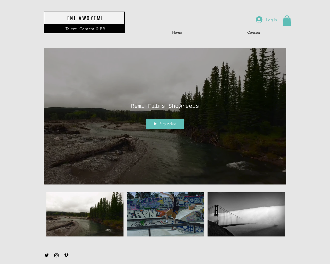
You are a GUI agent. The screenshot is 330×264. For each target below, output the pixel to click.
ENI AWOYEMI (85, 18)
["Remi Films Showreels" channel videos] (165, 215)
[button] (287, 20)
